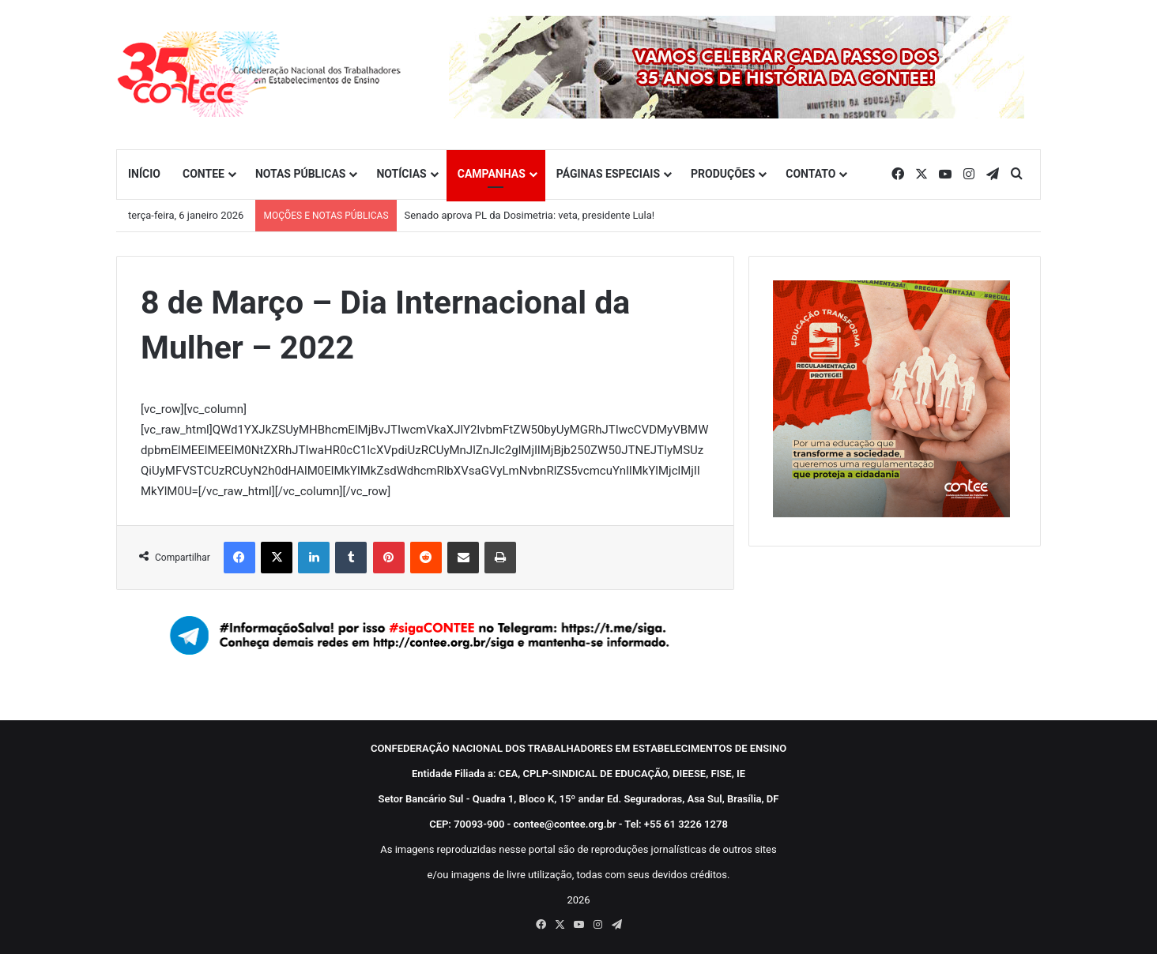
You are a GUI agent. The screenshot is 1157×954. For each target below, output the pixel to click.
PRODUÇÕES (723, 173)
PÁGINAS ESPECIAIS (608, 173)
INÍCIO (144, 173)
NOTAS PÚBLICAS (300, 173)
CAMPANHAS (492, 173)
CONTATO (810, 173)
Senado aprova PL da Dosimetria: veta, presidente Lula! (530, 215)
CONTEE (203, 173)
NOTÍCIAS (401, 173)
